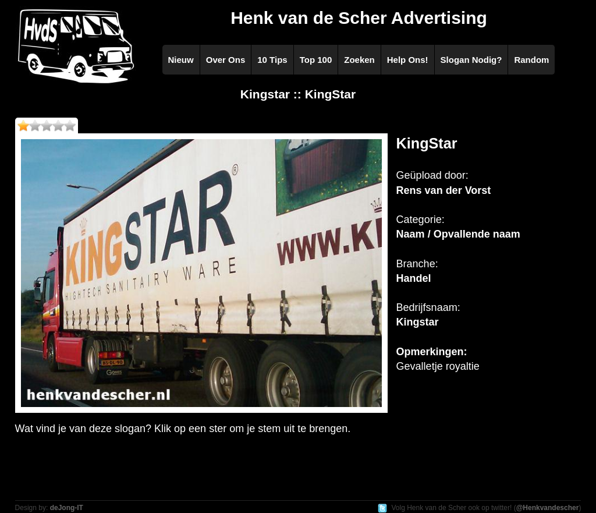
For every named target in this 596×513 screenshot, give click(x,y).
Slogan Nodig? (471, 60)
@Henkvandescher (547, 508)
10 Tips (272, 60)
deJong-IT (66, 508)
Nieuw (181, 60)
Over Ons (226, 60)
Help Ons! (407, 60)
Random (531, 60)
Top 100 (316, 60)
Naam (410, 234)
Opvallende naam (477, 234)
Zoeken (359, 60)
